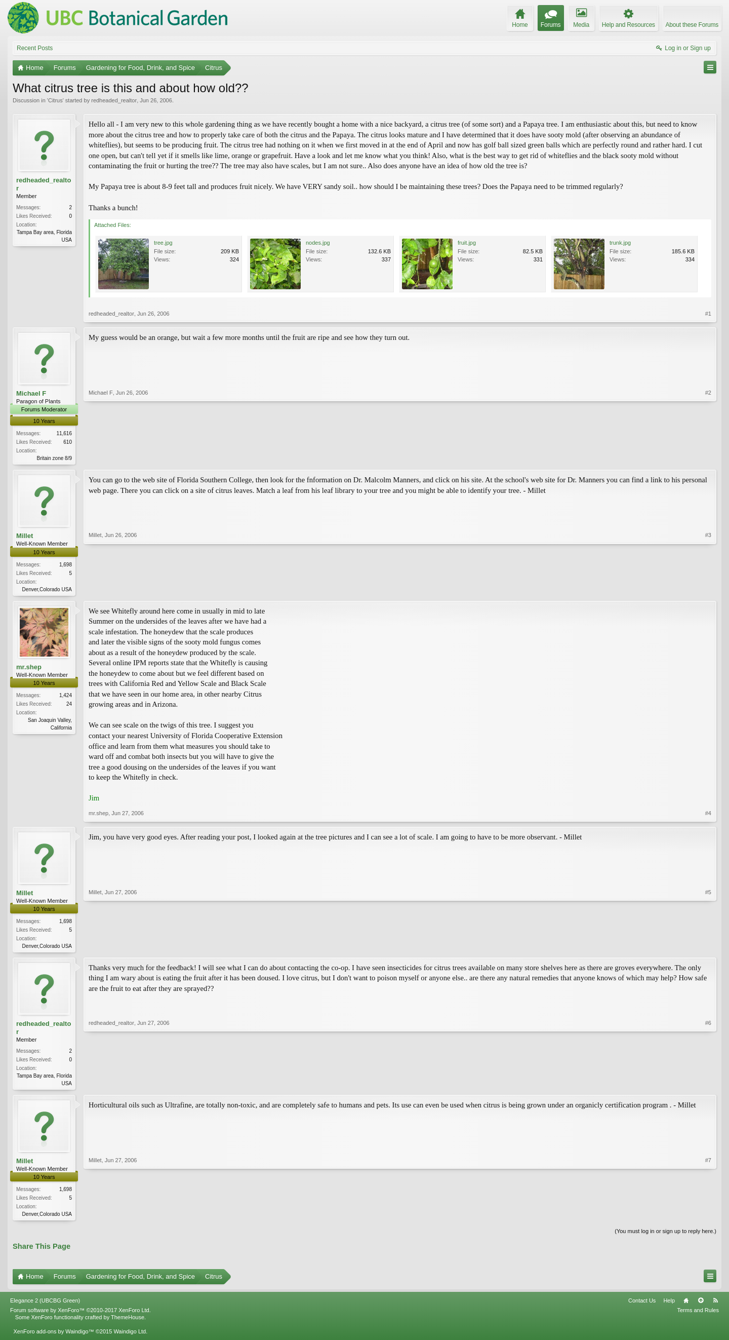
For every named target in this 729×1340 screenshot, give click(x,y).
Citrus (55, 100)
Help (669, 1305)
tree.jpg (163, 243)
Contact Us (642, 1305)
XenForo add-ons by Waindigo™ (53, 1336)
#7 (708, 1217)
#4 (708, 815)
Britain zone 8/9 (54, 458)
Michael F (31, 393)
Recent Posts (35, 48)
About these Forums (692, 24)
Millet (24, 537)
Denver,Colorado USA (47, 590)
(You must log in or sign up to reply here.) (665, 1236)
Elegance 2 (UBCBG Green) (45, 1305)
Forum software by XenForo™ (80, 1315)
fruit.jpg (467, 243)
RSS (715, 1305)
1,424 (65, 697)
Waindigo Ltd (129, 1336)
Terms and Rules (698, 1315)
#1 (708, 314)
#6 (708, 1085)
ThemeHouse (127, 1322)
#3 (708, 589)
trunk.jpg (620, 243)
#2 (708, 457)
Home (686, 1305)
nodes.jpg (318, 243)
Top (700, 1305)
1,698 (65, 565)
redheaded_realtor (114, 100)
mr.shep (29, 668)
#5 (708, 947)
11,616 (64, 433)
